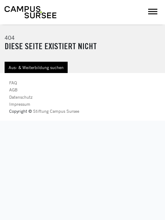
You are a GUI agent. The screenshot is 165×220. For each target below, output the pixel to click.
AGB (13, 89)
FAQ (13, 82)
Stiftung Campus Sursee (56, 111)
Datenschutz (20, 97)
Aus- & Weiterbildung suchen (36, 67)
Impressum (19, 104)
